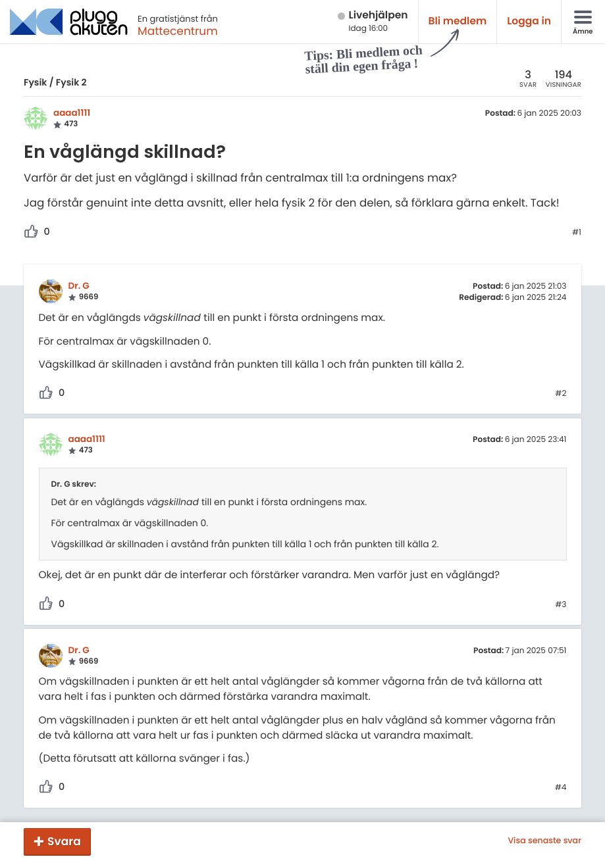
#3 (560, 605)
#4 (561, 788)
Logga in (529, 21)
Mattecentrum (178, 31)
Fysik (35, 82)
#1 (576, 233)
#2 (560, 394)
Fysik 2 (71, 82)
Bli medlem (458, 21)
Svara (64, 841)
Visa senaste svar (544, 841)
